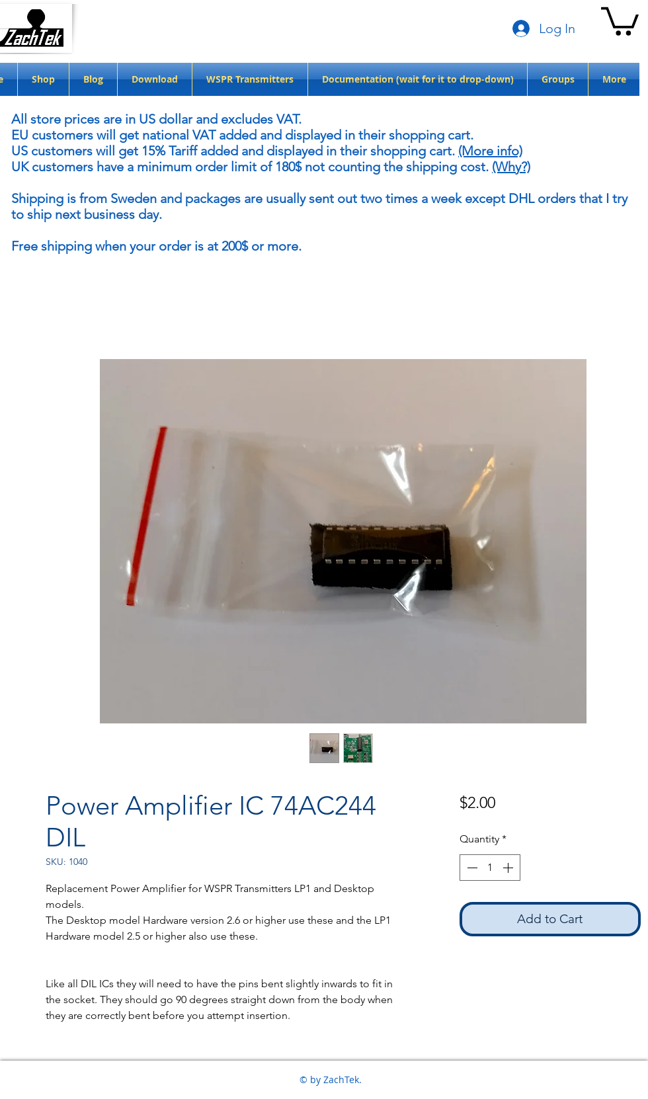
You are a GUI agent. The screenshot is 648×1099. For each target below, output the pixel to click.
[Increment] (509, 867)
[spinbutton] (490, 867)
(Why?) (511, 167)
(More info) (490, 151)
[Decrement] (471, 867)
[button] (620, 20)
